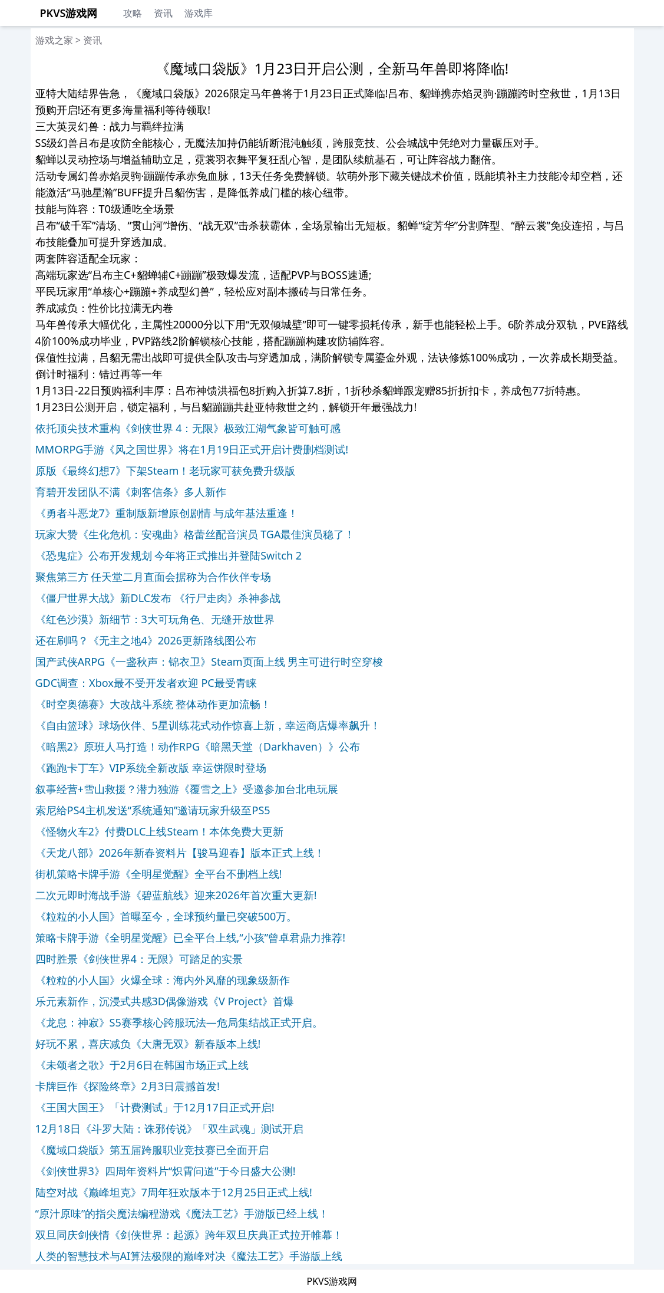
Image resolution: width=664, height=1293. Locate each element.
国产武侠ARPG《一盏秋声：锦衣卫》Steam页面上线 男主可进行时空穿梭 (209, 661)
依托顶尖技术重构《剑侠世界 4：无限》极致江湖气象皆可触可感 (188, 428)
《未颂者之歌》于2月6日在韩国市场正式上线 (142, 1065)
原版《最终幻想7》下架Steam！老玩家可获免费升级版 (165, 470)
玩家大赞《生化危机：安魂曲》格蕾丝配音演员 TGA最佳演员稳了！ (195, 534)
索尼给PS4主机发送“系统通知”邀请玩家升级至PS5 (152, 810)
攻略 (132, 12)
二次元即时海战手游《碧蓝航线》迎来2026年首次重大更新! (176, 895)
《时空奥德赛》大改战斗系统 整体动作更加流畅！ (153, 704)
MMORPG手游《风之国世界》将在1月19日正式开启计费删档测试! (192, 449)
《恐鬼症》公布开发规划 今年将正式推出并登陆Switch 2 (168, 555)
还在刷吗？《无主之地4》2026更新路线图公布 (145, 640)
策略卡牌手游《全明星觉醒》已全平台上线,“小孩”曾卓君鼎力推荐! (190, 937)
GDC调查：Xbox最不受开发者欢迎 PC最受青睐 (146, 683)
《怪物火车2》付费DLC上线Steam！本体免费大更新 (159, 831)
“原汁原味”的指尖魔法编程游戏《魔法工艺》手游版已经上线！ (182, 1213)
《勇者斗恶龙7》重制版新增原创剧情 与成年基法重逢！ (167, 513)
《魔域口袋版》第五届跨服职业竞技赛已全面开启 (152, 1150)
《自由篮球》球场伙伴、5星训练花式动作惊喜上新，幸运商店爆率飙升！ (208, 725)
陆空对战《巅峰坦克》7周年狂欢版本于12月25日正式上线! (173, 1192)
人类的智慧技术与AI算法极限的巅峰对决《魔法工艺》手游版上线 (189, 1256)
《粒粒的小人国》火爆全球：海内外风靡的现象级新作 (162, 980)
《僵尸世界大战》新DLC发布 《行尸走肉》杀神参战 (157, 598)
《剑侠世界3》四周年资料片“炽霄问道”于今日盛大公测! (165, 1171)
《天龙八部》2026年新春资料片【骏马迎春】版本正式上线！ (180, 852)
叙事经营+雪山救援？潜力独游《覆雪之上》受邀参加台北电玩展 (186, 789)
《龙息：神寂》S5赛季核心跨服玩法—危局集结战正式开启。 (179, 1022)
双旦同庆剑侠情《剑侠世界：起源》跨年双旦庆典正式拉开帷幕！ (189, 1235)
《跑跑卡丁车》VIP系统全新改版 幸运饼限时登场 (150, 768)
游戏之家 (54, 40)
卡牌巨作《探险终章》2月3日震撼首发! (127, 1086)
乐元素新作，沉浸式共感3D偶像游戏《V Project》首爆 (165, 1001)
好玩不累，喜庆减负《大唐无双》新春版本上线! (148, 1044)
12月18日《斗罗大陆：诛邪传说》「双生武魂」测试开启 (169, 1128)
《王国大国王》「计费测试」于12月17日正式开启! (155, 1107)
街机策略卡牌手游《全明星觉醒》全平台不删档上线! (158, 874)
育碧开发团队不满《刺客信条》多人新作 (130, 492)
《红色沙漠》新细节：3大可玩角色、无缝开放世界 (155, 619)
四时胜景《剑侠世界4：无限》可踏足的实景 (139, 959)
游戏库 (198, 12)
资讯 (163, 12)
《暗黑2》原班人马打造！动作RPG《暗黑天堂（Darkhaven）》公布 (197, 746)
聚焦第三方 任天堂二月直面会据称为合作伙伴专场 (153, 577)
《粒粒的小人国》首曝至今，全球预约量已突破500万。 (166, 916)
